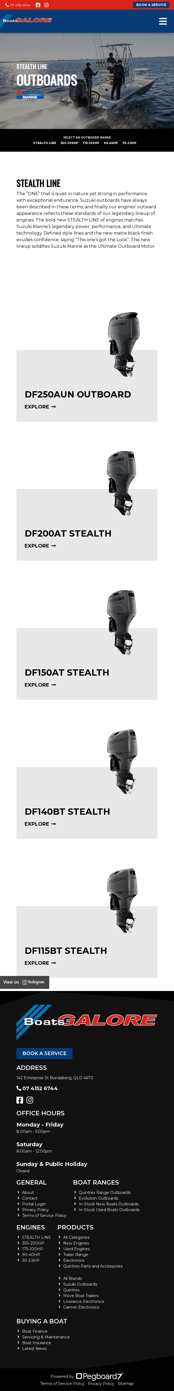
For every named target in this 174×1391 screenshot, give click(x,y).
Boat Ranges (96, 1182)
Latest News (34, 1348)
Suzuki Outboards (80, 1284)
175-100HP (91, 143)
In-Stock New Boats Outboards (109, 1204)
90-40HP (111, 143)
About (28, 1192)
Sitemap (126, 1383)
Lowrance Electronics (83, 1301)
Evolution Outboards (98, 1198)
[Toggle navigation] (163, 21)
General (31, 1182)
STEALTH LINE (44, 143)
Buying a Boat (41, 1321)
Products (75, 1227)
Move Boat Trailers (80, 1295)
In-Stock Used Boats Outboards (109, 1209)
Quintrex (71, 1290)
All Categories (76, 1237)
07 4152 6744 (18, 5)
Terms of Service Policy (44, 1215)
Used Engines (76, 1248)
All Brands (72, 1278)
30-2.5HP (129, 143)
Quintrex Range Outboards (104, 1192)
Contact (29, 1198)
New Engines (76, 1243)
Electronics (73, 1260)
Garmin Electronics (81, 1307)
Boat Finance (35, 1331)
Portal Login (34, 1204)
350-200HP (69, 143)
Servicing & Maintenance (46, 1337)
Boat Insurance (36, 1342)
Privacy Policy (35, 1209)
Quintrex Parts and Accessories (93, 1266)
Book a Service (44, 1053)
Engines (30, 1227)
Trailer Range (75, 1254)
